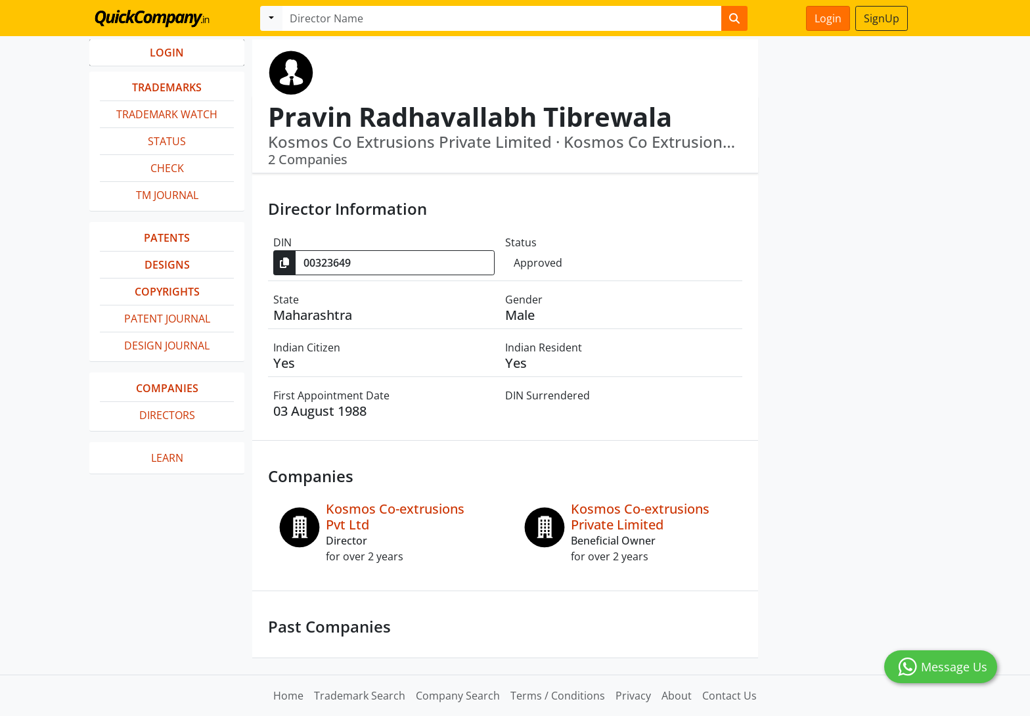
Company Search (458, 695)
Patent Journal (167, 318)
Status (167, 141)
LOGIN (167, 52)
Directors (167, 415)
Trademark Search (359, 695)
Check (167, 168)
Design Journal (167, 345)
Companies (167, 388)
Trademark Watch (166, 114)
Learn (167, 458)
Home (288, 695)
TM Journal (167, 195)
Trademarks (167, 87)
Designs (167, 264)
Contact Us (729, 695)
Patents (167, 238)
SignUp (881, 18)
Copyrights (167, 291)
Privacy (633, 695)
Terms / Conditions (557, 695)
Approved (538, 263)
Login (828, 18)
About (676, 695)
